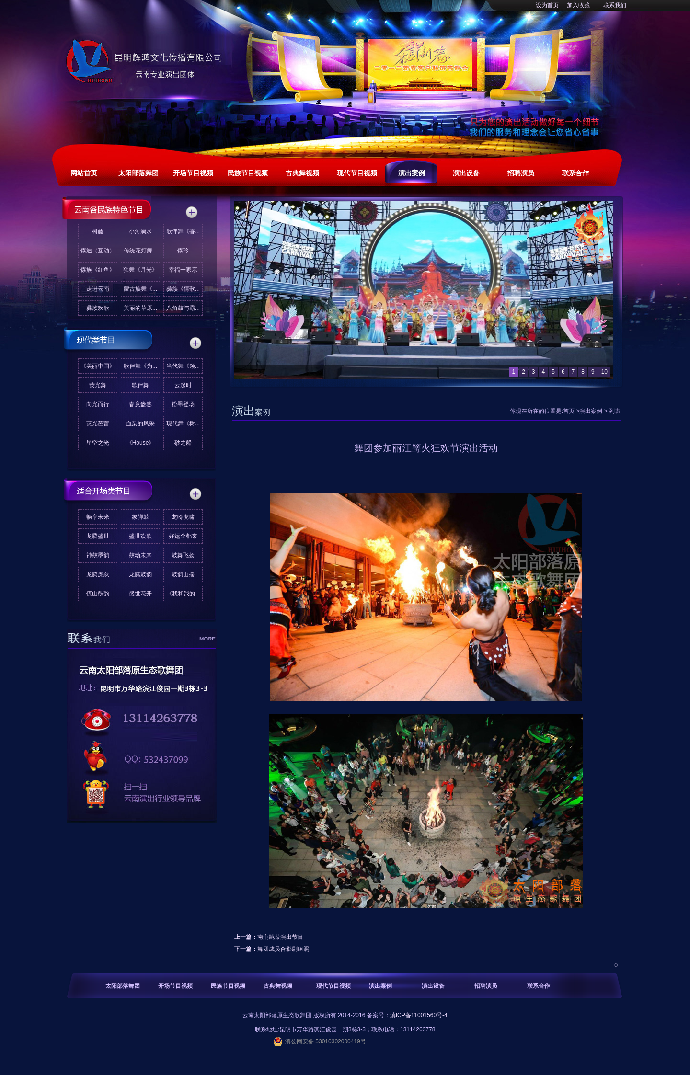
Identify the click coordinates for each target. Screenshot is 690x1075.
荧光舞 (97, 385)
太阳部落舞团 (122, 986)
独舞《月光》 (140, 269)
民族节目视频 (228, 986)
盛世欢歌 (140, 536)
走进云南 (97, 289)
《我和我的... (183, 593)
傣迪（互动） (97, 250)
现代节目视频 (333, 986)
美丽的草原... (140, 308)
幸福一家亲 (183, 269)
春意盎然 (140, 404)
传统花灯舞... (140, 250)
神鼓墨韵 (97, 555)
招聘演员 (485, 986)
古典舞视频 (278, 986)
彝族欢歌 (97, 308)
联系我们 (614, 5)
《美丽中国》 (97, 366)
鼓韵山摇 (183, 574)
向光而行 (97, 404)
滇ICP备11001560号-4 (419, 1015)
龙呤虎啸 (183, 517)
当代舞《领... (183, 366)
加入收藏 (578, 5)
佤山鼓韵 (97, 593)
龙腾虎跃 (97, 574)
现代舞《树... (183, 423)
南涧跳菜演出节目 (280, 937)
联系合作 (538, 986)
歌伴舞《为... (140, 366)
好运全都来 (183, 536)
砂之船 (183, 442)
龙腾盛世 (97, 536)
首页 (569, 411)
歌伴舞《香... (183, 231)
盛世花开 (140, 593)
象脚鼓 (140, 517)
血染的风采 (140, 423)
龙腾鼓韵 (140, 574)
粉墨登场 (183, 404)
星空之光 (97, 442)
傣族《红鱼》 (97, 269)
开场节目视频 (175, 986)
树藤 (98, 231)
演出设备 (433, 986)
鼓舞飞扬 (183, 555)
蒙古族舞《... (140, 289)
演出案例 (590, 411)
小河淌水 (140, 231)
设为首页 (547, 5)
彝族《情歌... (183, 289)
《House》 (140, 442)
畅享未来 (97, 517)
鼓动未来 (140, 555)
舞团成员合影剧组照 (283, 949)
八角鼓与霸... (183, 308)
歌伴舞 (140, 385)
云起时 (183, 385)
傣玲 (183, 250)
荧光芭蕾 (97, 423)
